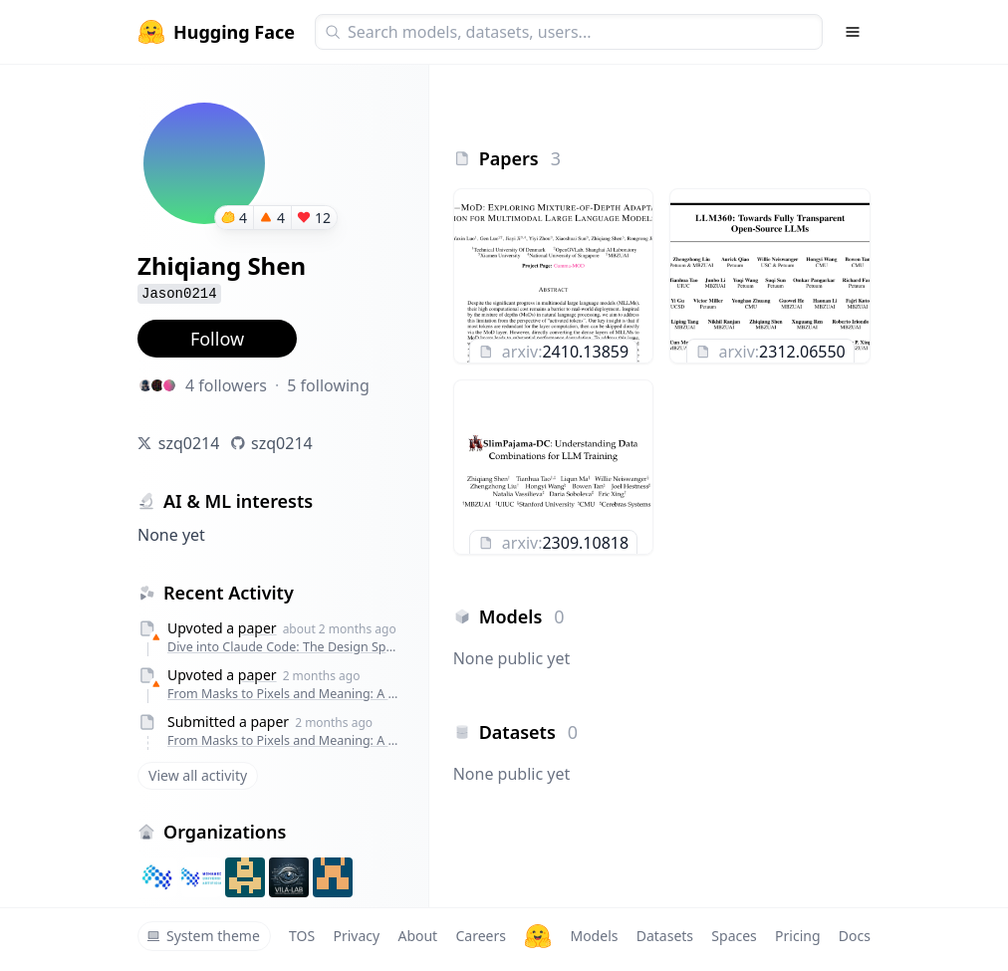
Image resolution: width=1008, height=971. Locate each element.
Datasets (664, 935)
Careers (480, 935)
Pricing (797, 935)
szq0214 (189, 443)
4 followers (226, 385)
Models (594, 935)
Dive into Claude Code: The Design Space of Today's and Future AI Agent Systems (282, 646)
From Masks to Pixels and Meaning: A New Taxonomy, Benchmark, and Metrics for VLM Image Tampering (282, 693)
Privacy (356, 935)
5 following (328, 385)
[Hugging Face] (538, 936)
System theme (203, 935)
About (417, 935)
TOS (302, 935)
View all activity (197, 775)
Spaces (733, 935)
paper (257, 627)
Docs (855, 935)
